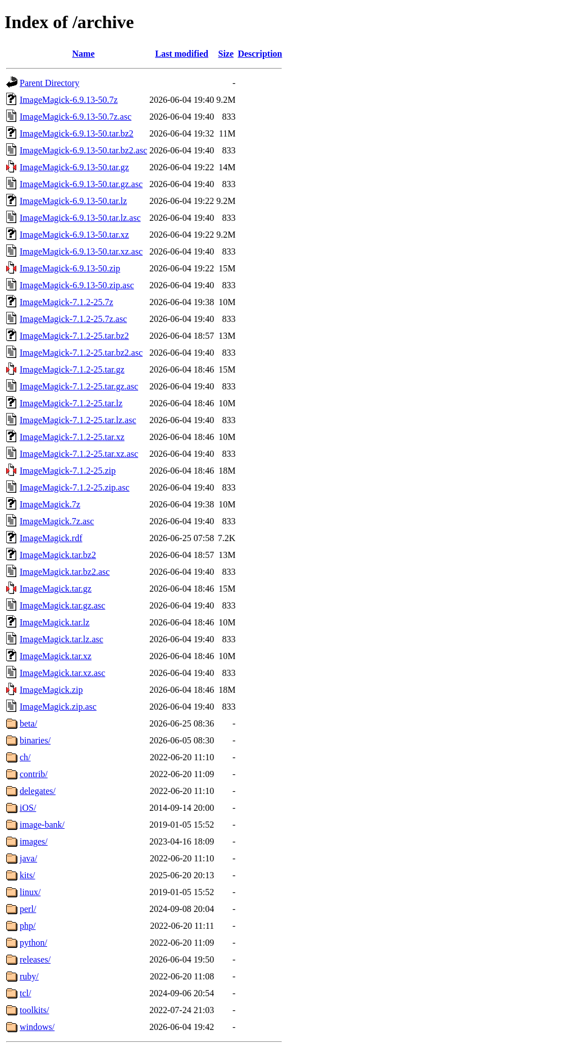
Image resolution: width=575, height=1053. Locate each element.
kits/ (27, 875)
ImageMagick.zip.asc (58, 706)
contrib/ (34, 774)
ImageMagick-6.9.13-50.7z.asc (75, 116)
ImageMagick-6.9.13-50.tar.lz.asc (80, 218)
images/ (34, 841)
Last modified (181, 53)
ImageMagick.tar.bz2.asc (64, 572)
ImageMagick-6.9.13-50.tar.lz (73, 201)
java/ (28, 858)
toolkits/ (34, 1010)
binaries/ (35, 740)
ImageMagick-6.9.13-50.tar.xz (74, 234)
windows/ (37, 1027)
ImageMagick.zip (51, 690)
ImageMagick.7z (50, 504)
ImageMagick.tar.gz (56, 588)
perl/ (28, 909)
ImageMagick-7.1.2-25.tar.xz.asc (79, 454)
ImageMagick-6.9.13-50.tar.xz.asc (81, 251)
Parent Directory (49, 83)
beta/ (28, 723)
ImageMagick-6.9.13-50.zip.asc (77, 285)
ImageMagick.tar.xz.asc (62, 673)
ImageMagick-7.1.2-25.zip (68, 470)
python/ (33, 942)
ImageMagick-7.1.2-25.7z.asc (73, 319)
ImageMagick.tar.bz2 (58, 555)
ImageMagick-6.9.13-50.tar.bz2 (77, 133)
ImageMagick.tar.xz (56, 656)
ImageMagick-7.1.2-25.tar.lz (71, 403)
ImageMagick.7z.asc (57, 521)
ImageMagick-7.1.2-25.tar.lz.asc (78, 420)
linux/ (30, 892)
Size (226, 53)
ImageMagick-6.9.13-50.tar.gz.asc (81, 184)
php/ (27, 926)
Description (260, 53)
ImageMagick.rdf (51, 538)
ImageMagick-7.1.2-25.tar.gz (72, 369)
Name (83, 53)
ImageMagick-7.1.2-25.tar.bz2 (74, 336)
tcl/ (25, 993)
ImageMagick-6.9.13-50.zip (70, 268)
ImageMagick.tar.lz (54, 622)
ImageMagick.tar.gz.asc (62, 605)
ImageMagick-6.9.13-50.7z (69, 100)
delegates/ (38, 791)
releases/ (35, 959)
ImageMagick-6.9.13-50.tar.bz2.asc (83, 150)
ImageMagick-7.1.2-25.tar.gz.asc (79, 386)
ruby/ (29, 976)
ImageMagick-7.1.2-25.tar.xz (72, 437)
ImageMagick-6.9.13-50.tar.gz (74, 167)
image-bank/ (42, 824)
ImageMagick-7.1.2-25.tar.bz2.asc (81, 352)
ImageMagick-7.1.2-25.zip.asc (74, 487)
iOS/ (28, 808)
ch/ (25, 757)
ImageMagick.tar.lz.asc (61, 639)
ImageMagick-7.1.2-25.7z (66, 302)
